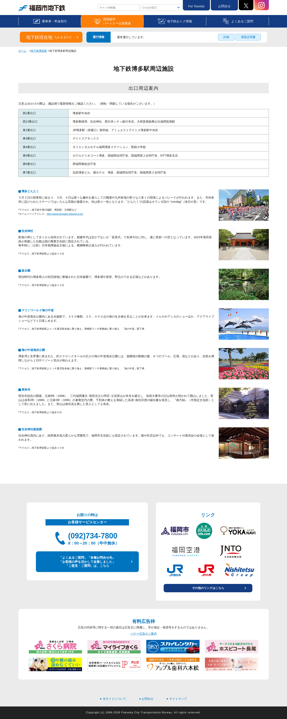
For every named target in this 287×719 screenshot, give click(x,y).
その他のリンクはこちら (208, 588)
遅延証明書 (248, 37)
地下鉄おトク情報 (179, 21)
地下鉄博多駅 (39, 50)
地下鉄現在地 (49, 37)
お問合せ (224, 6)
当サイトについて (113, 698)
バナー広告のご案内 (143, 633)
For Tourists (196, 6)
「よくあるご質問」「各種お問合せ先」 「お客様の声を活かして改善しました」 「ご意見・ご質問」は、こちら (87, 561)
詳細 (226, 37)
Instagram (261, 5)
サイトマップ (177, 698)
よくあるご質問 (242, 21)
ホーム (22, 50)
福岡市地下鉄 (41, 8)
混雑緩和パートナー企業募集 (117, 21)
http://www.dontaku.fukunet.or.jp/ (65, 214)
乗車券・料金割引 (54, 21)
